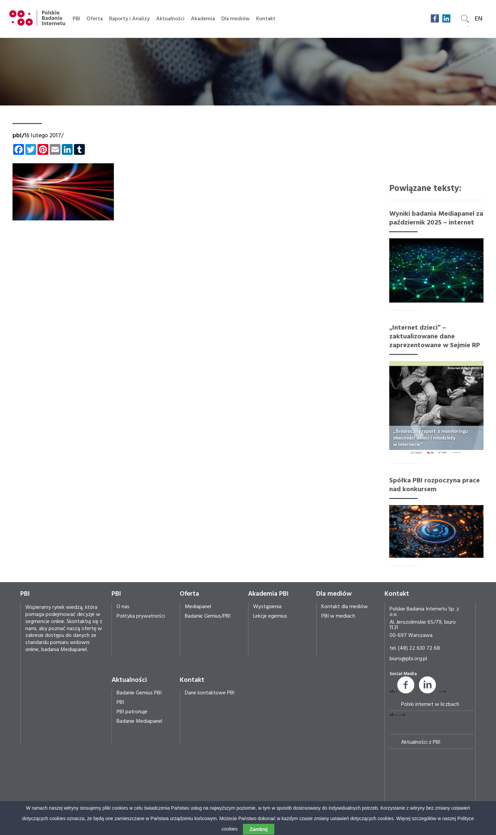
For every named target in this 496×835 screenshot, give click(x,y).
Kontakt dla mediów (344, 607)
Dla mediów (235, 19)
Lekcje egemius (270, 616)
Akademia (203, 19)
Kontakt (265, 19)
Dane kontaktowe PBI (209, 693)
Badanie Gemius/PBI (207, 616)
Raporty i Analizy (129, 19)
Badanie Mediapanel (139, 721)
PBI (76, 19)
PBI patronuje (132, 712)
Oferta (94, 19)
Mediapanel (198, 607)
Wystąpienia (267, 607)
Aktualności (170, 19)
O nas (123, 607)
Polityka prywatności (141, 616)
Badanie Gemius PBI (139, 693)
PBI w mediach (338, 616)
